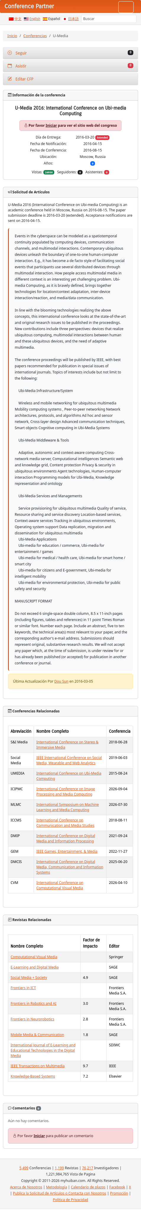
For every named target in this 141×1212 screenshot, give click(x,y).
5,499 (24, 1167)
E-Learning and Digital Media (35, 967)
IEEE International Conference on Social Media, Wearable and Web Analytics (69, 760)
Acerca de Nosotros (26, 1187)
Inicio (12, 35)
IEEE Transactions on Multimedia (38, 1065)
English (34, 19)
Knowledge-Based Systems (33, 1076)
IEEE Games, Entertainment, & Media (66, 851)
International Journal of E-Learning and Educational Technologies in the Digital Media (43, 1050)
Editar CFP (20, 79)
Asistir (70, 66)
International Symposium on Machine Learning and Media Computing (67, 807)
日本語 (73, 19)
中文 (18, 19)
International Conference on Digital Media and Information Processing (65, 838)
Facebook (117, 1187)
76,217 (87, 1167)
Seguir (70, 53)
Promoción (119, 1193)
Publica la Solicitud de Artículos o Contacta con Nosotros (59, 1193)
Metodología (56, 1187)
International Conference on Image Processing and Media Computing (65, 791)
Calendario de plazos (88, 1187)
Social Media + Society (29, 977)
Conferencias (35, 35)
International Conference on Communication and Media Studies (65, 823)
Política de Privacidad (70, 1199)
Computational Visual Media (34, 956)
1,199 (59, 1167)
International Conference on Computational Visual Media (59, 885)
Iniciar (51, 125)
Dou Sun (61, 681)
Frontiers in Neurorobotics (32, 1019)
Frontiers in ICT (23, 987)
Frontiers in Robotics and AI (33, 1003)
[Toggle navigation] (126, 7)
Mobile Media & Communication (37, 1034)
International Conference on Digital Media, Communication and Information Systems (69, 867)
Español (54, 19)
